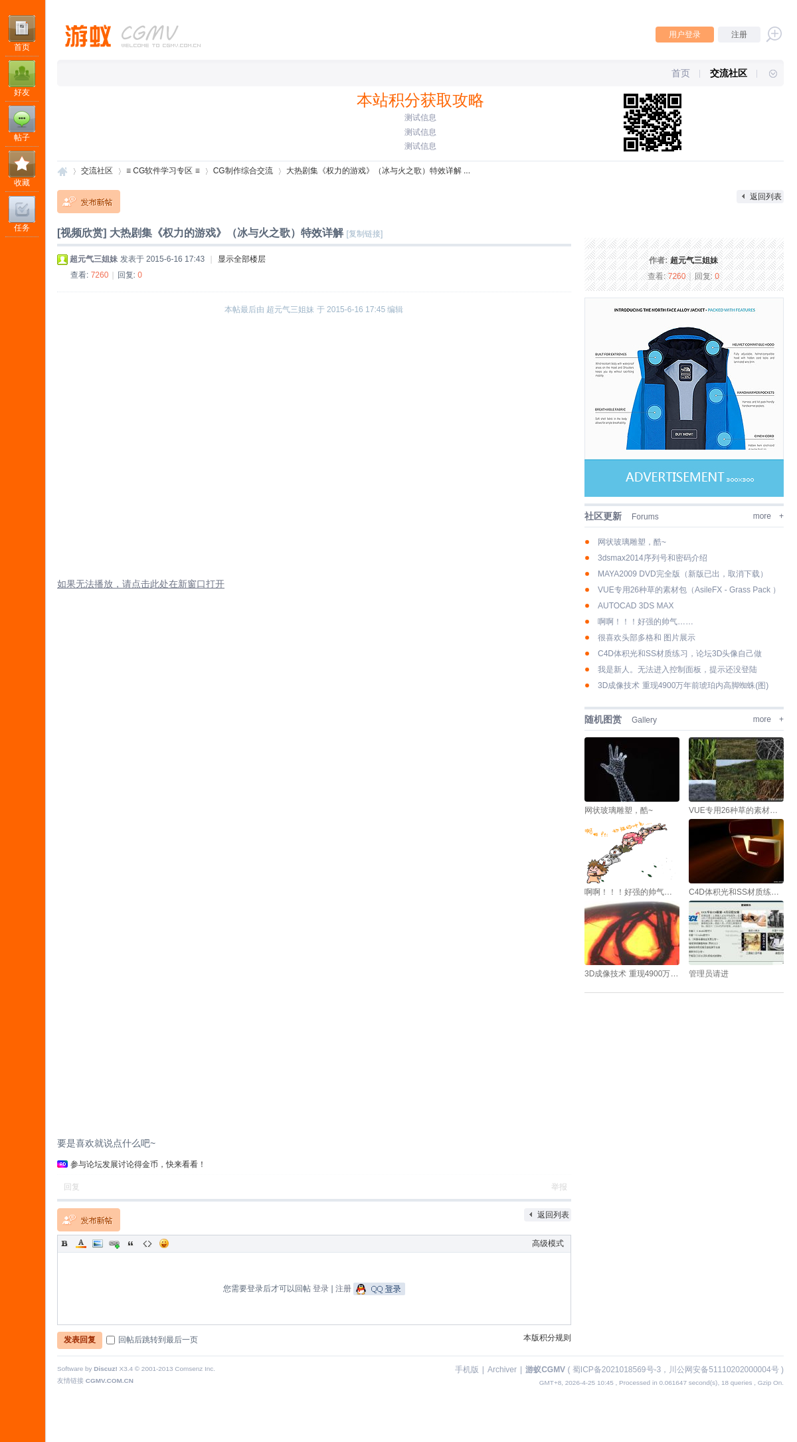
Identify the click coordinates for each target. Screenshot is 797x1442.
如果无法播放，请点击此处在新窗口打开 (140, 584)
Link (114, 1243)
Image (97, 1243)
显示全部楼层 (242, 259)
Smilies (164, 1243)
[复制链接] (365, 233)
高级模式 (548, 1243)
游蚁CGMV (62, 171)
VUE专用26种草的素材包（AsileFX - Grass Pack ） (689, 589)
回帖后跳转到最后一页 (152, 1339)
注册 (739, 34)
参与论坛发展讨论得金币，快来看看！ (138, 1164)
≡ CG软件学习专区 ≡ (163, 170)
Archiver (502, 1369)
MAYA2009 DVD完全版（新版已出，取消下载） (683, 574)
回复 (72, 1187)
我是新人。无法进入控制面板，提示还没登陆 (677, 669)
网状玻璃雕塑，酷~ (632, 542)
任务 (22, 227)
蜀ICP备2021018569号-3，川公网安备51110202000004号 (676, 1369)
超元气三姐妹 (694, 260)
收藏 (22, 182)
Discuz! (105, 1368)
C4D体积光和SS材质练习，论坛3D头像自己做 (680, 653)
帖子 (22, 137)
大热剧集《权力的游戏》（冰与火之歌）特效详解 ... (378, 170)
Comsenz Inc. (195, 1368)
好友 (22, 92)
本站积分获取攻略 (420, 100)
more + (768, 516)
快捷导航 (767, 73)
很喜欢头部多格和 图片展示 (646, 637)
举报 (559, 1187)
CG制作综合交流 (243, 170)
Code (147, 1243)
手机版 (467, 1369)
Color (81, 1243)
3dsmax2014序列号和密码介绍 (652, 558)
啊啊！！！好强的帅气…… (645, 621)
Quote (130, 1243)
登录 (321, 1288)
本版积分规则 (547, 1337)
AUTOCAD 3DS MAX (635, 605)
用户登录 (685, 34)
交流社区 (728, 73)
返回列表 (766, 196)
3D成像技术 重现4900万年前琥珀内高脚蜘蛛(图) (683, 685)
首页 (22, 47)
